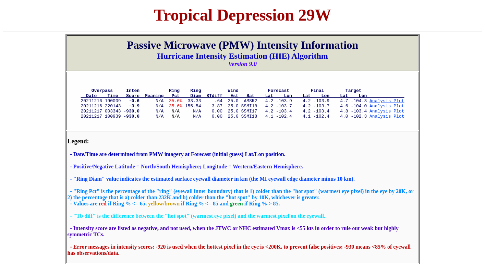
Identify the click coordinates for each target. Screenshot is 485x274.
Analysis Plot (386, 105)
